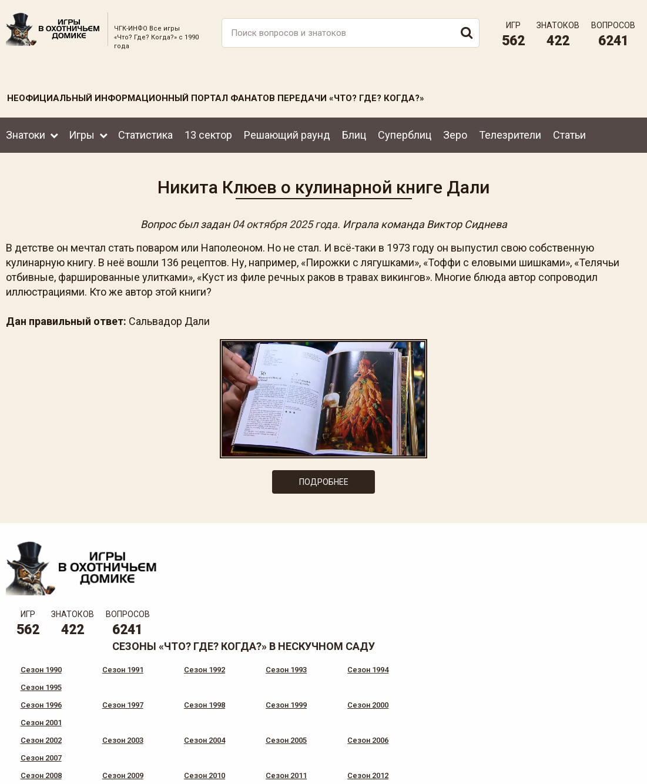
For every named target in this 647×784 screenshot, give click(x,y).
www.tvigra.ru (410, 725)
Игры (82, 134)
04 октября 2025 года (284, 224)
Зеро (455, 134)
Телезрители (510, 134)
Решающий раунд (287, 134)
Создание (599, 765)
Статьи (569, 134)
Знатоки (25, 134)
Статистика (145, 134)
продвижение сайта (613, 772)
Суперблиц (404, 134)
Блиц (354, 134)
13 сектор (208, 134)
